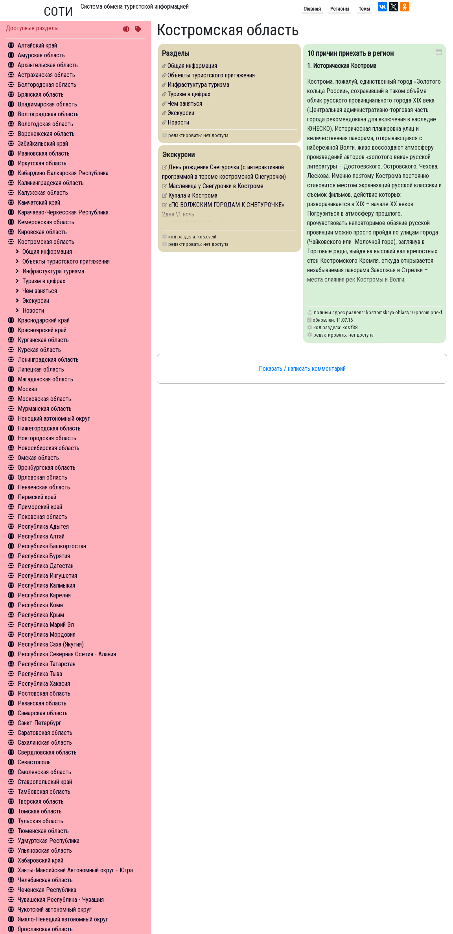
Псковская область (42, 516)
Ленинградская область (48, 359)
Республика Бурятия (44, 556)
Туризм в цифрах (43, 281)
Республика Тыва (40, 674)
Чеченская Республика (47, 890)
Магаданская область (45, 379)
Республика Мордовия (47, 634)
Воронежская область (46, 133)
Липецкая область (41, 369)
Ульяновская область (45, 850)
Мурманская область (45, 408)
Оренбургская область (47, 467)
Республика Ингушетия (47, 575)
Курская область (39, 349)
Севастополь (34, 762)
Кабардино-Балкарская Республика (63, 173)
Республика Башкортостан (52, 546)
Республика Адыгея (43, 526)
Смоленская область (44, 772)
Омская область (38, 458)
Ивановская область (44, 153)
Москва (27, 389)
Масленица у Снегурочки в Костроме (215, 186)
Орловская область (42, 477)
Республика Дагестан (46, 566)
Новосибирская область (48, 448)
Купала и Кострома (192, 195)
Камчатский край (39, 202)
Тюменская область (43, 831)
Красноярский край (42, 330)
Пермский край (37, 497)
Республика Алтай (41, 536)
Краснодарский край (44, 320)
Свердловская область (47, 752)
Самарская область (43, 713)
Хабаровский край (40, 860)
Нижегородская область (49, 428)
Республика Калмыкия (46, 585)
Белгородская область (47, 84)
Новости (33, 310)
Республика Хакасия (44, 683)
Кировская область (42, 232)
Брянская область (41, 94)
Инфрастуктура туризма (53, 271)
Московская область (44, 399)
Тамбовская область (44, 791)
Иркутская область (42, 163)
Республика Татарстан (47, 664)
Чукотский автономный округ (55, 909)
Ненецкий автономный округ (54, 418)
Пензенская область (44, 487)
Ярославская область (45, 929)
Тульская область (40, 821)
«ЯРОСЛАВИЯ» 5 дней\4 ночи (205, 223)
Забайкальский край (43, 143)
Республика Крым (41, 615)
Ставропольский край (45, 782)
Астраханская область (46, 75)
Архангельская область (48, 65)
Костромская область (46, 241)
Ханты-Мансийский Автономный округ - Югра (75, 870)
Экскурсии (35, 300)
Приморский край (40, 507)
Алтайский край (37, 45)
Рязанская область (42, 703)
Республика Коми (40, 605)
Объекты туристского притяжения (66, 261)
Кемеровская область (46, 222)
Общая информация (47, 251)
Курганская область (43, 340)
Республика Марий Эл (46, 624)
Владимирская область (47, 104)
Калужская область (43, 192)
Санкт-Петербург (39, 723)
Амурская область (41, 55)
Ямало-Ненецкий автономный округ (63, 919)
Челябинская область (45, 880)
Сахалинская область (45, 742)
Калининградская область (51, 183)
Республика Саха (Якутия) (51, 644)
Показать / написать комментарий (302, 368)
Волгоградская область (48, 114)
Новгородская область (47, 438)
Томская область (40, 811)
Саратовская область (45, 732)
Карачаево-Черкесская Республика (63, 212)
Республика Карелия (44, 595)
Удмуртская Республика (48, 840)
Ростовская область (44, 693)
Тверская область (41, 801)
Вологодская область (45, 124)
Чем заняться (39, 291)
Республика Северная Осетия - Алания (67, 654)
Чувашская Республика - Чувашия (61, 899)
